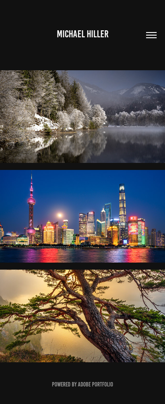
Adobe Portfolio (95, 384)
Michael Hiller (83, 34)
